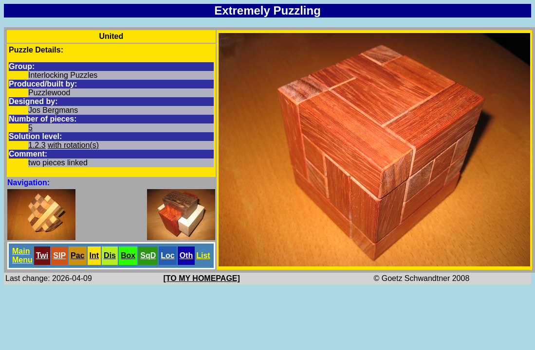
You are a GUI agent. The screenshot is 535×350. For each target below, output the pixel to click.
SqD (148, 255)
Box (128, 255)
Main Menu (22, 255)
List (203, 255)
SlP (59, 255)
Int (94, 255)
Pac (77, 255)
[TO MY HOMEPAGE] (202, 278)
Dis (110, 255)
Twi (42, 255)
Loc (167, 255)
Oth (186, 255)
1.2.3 (37, 145)
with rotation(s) (73, 145)
